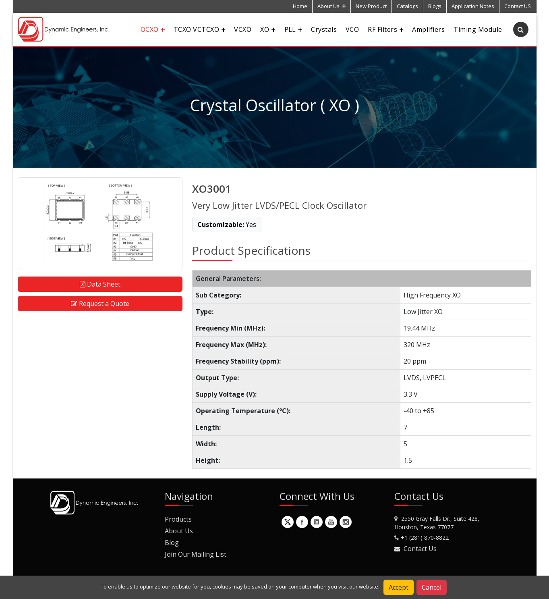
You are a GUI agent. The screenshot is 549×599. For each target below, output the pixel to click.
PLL (293, 29)
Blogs (434, 6)
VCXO (242, 29)
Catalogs (407, 6)
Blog (172, 542)
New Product (371, 6)
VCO (352, 29)
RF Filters (385, 29)
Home (300, 6)
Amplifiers (428, 29)
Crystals (324, 29)
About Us (331, 6)
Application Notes (473, 6)
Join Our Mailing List (195, 554)
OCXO (153, 29)
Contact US (517, 6)
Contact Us (420, 548)
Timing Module (478, 29)
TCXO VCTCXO (199, 29)
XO (267, 29)
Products (178, 519)
